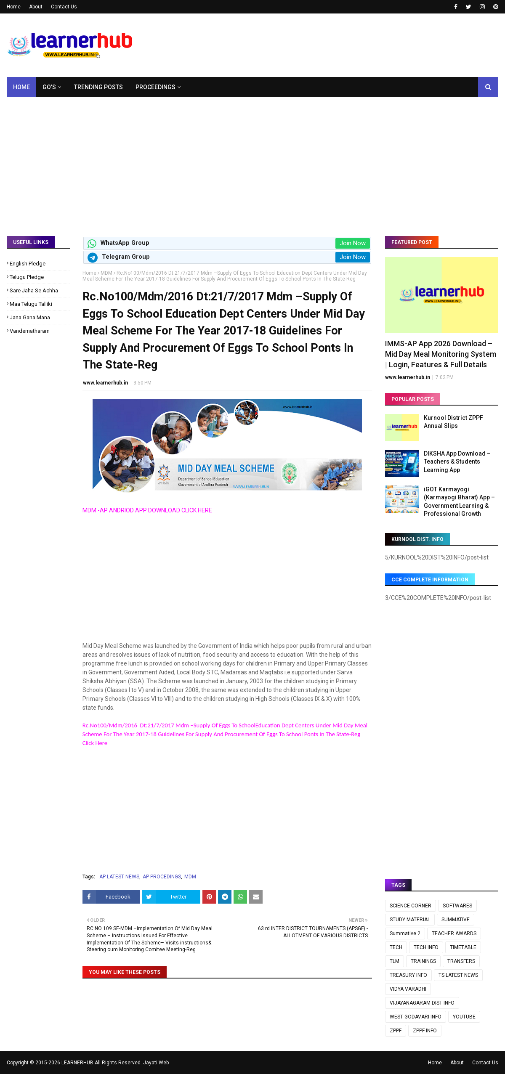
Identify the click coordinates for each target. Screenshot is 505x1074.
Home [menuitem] (21, 87)
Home (14, 7)
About (36, 7)
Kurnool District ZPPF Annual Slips (453, 422)
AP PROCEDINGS (162, 877)
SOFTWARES (457, 906)
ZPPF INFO (425, 1031)
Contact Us (64, 7)
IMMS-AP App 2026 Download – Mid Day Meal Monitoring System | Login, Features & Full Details (440, 354)
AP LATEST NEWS (119, 877)
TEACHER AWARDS (454, 933)
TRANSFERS (461, 961)
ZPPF (395, 1031)
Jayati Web (156, 1063)
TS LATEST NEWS (458, 975)
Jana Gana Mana (30, 317)
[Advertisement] (252, 160)
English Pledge (27, 263)
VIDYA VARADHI (408, 989)
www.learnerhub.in (105, 383)
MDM (106, 273)
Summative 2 (405, 933)
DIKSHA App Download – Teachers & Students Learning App (457, 461)
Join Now (353, 243)
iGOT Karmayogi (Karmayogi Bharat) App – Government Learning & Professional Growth (459, 501)
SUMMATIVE (455, 920)
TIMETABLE (463, 947)
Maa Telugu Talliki (31, 304)
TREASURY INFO (408, 975)
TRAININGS (423, 961)
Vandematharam (30, 331)
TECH (396, 947)
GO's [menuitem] (49, 87)
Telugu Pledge (27, 277)
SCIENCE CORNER (410, 906)
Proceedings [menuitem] (155, 87)
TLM (394, 961)
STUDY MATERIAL (410, 920)
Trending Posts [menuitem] (98, 87)
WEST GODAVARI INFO (415, 1017)
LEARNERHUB (77, 1063)
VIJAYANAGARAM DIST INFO (422, 1003)
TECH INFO (426, 947)
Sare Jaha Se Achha (34, 290)
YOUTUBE (464, 1017)
